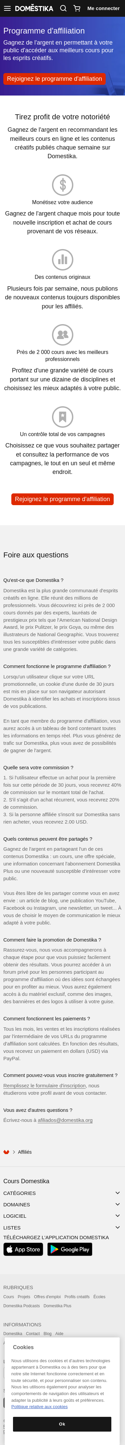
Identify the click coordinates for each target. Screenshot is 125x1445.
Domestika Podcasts (21, 1306)
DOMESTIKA (33, 8)
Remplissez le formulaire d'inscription (44, 1085)
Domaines (16, 1204)
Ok (62, 1424)
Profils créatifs (77, 1297)
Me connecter (103, 8)
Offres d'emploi (47, 1297)
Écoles (99, 1297)
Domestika (12, 1333)
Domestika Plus (57, 1306)
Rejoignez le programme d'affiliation (54, 78)
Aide (59, 1333)
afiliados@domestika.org (65, 1120)
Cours (8, 1297)
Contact (33, 1333)
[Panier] (76, 8)
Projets (24, 1297)
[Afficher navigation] (7, 8)
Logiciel (14, 1216)
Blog (48, 1333)
